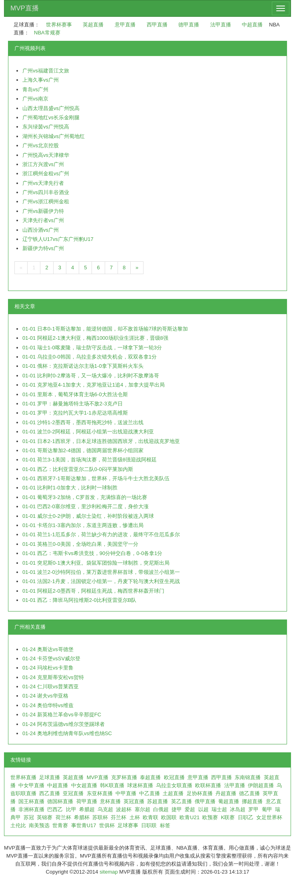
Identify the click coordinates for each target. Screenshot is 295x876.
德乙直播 (249, 793)
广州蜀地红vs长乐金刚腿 (51, 117)
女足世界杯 (269, 817)
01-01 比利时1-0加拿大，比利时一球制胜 (70, 488)
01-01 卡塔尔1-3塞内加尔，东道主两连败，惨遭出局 (83, 525)
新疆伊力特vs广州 (43, 248)
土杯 (135, 817)
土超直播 (173, 793)
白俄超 (161, 809)
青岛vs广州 (35, 89)
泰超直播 (150, 777)
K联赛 (228, 817)
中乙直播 (149, 793)
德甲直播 (188, 25)
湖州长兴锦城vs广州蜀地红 (53, 136)
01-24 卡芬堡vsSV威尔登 (51, 658)
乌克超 (105, 809)
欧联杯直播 (208, 785)
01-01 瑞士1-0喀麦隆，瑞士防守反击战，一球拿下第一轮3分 (92, 348)
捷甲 (176, 809)
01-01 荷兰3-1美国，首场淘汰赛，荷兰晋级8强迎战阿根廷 (89, 460)
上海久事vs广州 (40, 80)
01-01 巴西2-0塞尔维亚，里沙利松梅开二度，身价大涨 (85, 506)
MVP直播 (24, 8)
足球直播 (49, 777)
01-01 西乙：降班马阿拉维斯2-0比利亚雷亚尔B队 (79, 600)
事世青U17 (83, 825)
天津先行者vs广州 (43, 220)
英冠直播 (134, 801)
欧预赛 (210, 817)
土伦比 (18, 825)
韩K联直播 (112, 785)
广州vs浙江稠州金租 (45, 201)
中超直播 (252, 25)
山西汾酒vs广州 (40, 230)
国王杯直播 (31, 801)
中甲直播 (126, 793)
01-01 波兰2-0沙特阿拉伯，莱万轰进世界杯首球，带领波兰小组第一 (101, 572)
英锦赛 (44, 817)
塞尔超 (142, 809)
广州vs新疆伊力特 (43, 211)
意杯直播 (110, 801)
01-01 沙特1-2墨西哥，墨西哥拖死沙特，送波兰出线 (83, 422)
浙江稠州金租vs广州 (45, 173)
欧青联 (150, 817)
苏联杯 (100, 817)
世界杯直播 (23, 777)
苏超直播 (157, 801)
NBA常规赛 (47, 33)
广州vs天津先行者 (43, 183)
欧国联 (169, 817)
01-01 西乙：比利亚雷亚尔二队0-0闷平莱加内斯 (77, 469)
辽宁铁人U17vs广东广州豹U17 (58, 239)
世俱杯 (107, 825)
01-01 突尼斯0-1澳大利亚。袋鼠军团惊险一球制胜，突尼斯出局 (95, 563)
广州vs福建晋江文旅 (45, 71)
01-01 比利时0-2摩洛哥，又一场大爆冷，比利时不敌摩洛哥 (90, 376)
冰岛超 (237, 809)
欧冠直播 (174, 777)
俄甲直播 (205, 801)
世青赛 (60, 825)
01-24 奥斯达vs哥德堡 (48, 649)
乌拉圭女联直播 (174, 785)
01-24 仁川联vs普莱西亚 (50, 687)
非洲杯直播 (31, 809)
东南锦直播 (248, 777)
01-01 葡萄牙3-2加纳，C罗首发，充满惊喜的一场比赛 (84, 497)
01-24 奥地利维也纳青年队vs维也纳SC (67, 733)
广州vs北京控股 (40, 145)
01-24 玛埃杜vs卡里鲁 (48, 668)
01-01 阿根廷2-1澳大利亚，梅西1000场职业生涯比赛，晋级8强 (95, 338)
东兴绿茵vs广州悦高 (45, 127)
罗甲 (253, 809)
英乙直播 (181, 801)
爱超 (190, 809)
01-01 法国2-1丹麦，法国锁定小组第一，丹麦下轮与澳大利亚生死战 (101, 581)
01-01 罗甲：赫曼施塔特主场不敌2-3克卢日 (72, 404)
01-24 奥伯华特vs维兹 (48, 705)
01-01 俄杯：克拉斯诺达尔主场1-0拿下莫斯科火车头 (83, 366)
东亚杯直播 (100, 793)
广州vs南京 (35, 99)
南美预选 (39, 825)
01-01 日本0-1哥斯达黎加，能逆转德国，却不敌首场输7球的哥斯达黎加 (105, 329)
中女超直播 (84, 785)
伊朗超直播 (261, 785)
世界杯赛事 (59, 25)
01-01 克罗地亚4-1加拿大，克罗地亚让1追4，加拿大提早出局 (93, 385)
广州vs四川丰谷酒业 (45, 192)
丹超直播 (225, 793)
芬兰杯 (118, 817)
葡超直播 (228, 801)
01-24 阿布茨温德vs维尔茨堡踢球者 (63, 724)
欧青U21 (189, 817)
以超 (203, 809)
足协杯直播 (200, 793)
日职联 (149, 825)
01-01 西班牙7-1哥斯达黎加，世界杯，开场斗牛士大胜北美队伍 (95, 478)
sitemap (109, 872)
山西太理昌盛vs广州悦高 (51, 108)
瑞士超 (219, 809)
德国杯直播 (60, 801)
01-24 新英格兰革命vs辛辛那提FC (61, 715)
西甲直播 (157, 25)
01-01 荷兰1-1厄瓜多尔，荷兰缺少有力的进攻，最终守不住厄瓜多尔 (101, 534)
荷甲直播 (86, 801)
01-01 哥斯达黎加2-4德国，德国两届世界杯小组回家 (83, 450)
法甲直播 (220, 25)
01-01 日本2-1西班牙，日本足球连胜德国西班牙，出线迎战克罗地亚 (101, 441)
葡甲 (267, 809)
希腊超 (87, 809)
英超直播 (93, 25)
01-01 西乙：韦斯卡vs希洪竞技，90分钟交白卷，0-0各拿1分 (92, 553)
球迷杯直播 (140, 785)
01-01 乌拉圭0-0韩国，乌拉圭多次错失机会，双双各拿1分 (89, 357)
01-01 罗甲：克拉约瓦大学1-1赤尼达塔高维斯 (75, 413)
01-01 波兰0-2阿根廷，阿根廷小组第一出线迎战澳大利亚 (88, 432)
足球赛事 (128, 825)
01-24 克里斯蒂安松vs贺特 (53, 677)
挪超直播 (252, 801)
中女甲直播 (31, 785)
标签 (165, 825)
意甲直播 (125, 25)
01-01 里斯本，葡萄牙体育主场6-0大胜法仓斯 (75, 394)
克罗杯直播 (124, 777)
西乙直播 (49, 793)
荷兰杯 (63, 817)
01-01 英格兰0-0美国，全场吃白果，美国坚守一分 (80, 544)
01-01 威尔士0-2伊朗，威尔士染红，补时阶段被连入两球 (88, 516)
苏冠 (29, 817)
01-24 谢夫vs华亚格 (45, 696)
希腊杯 (82, 817)
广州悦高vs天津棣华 (45, 155)
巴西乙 (55, 809)
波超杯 (124, 809)
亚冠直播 (73, 793)
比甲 (71, 809)
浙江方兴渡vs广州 (43, 164)
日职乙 (245, 817)
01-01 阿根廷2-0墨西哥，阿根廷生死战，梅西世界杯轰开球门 (93, 591)
